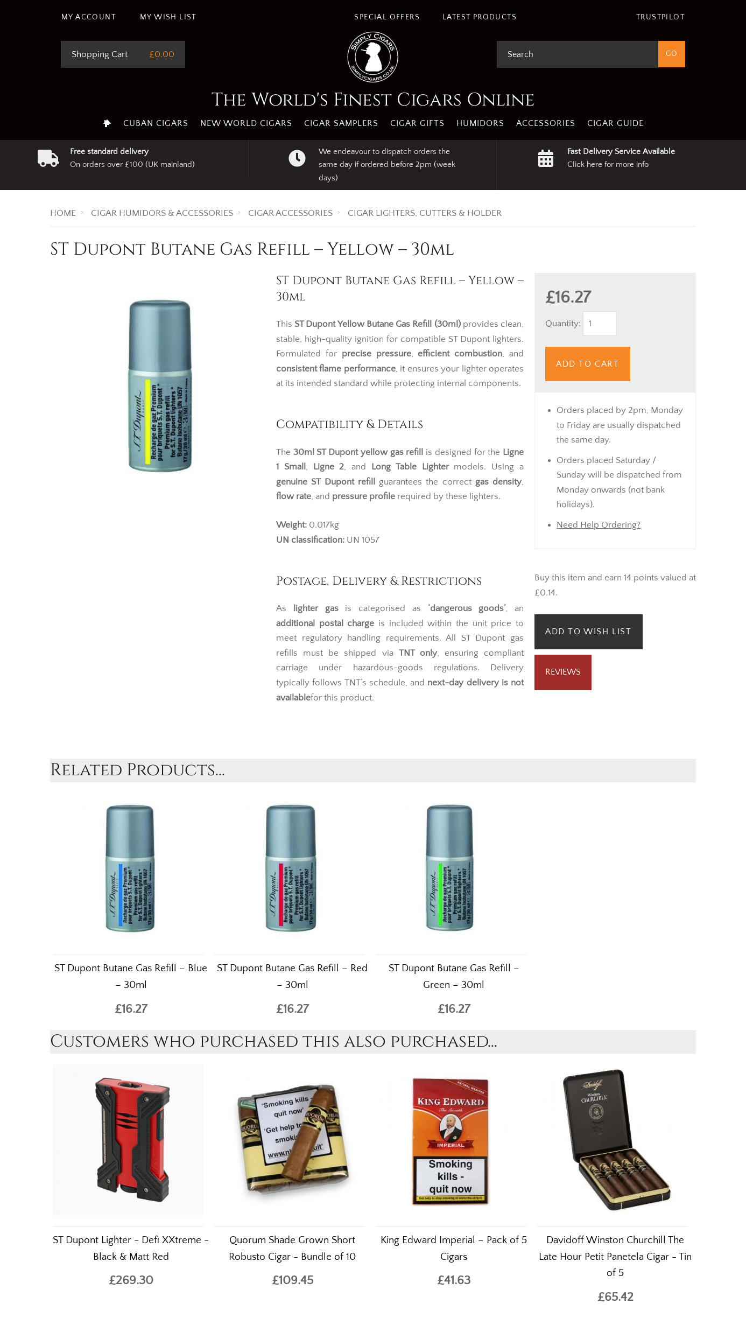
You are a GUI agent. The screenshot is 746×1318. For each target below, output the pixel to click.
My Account (88, 17)
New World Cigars (246, 123)
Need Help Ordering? (599, 525)
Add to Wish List (588, 631)
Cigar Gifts (417, 123)
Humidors (480, 123)
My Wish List (168, 17)
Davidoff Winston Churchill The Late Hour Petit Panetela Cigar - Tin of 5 (615, 1257)
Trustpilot (660, 17)
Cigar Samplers (341, 123)
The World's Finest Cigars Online (373, 100)
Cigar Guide (615, 123)
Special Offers (387, 17)
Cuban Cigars (155, 123)
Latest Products (479, 17)
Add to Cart (588, 364)
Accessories (545, 123)
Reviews (563, 672)
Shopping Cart (100, 54)
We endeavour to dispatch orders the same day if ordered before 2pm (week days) (387, 165)
